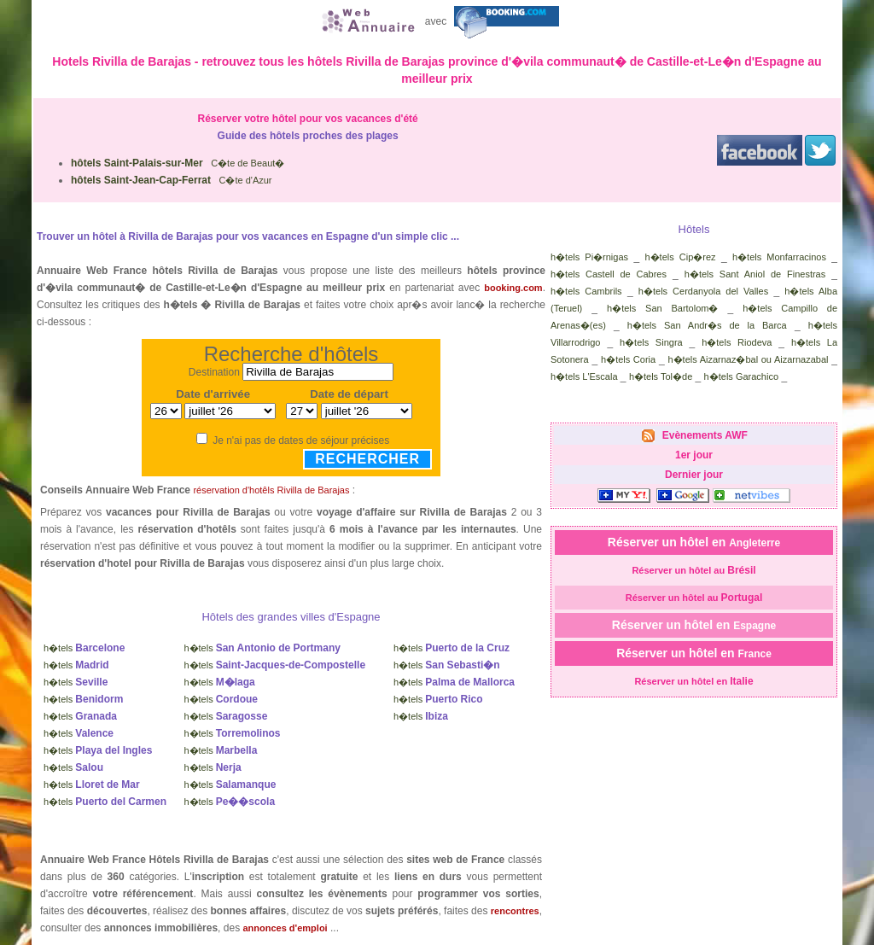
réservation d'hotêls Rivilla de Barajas (271, 490)
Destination (214, 372)
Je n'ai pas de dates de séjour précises (301, 440)
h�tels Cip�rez (679, 257)
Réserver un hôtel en (694, 542)
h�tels (84, 648)
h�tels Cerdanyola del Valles (703, 291)
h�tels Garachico (741, 376)
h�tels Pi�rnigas (589, 257)
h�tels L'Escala (584, 376)
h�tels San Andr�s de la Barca (707, 325)
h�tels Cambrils (586, 291)
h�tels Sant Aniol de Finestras (755, 274)
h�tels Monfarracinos (779, 257)
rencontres (515, 911)
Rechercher (367, 459)
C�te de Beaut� (177, 163)
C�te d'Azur (171, 180)
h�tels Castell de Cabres (609, 274)
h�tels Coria (628, 359)
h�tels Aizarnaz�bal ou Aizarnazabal (747, 359)
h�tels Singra (651, 342)
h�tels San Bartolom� (662, 308)
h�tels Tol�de (660, 376)
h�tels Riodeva (737, 342)
